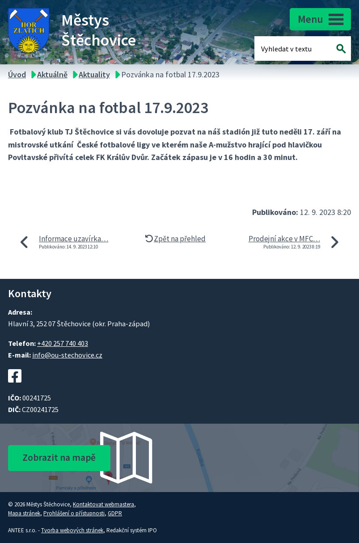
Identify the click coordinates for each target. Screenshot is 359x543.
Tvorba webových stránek (72, 530)
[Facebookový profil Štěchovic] (14, 387)
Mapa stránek (24, 513)
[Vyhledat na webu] (341, 48)
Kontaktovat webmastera (103, 504)
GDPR (115, 513)
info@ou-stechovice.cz (67, 354)
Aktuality (94, 74)
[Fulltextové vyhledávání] (290, 48)
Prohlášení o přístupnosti (74, 513)
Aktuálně (52, 74)
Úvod (17, 74)
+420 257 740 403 (62, 343)
